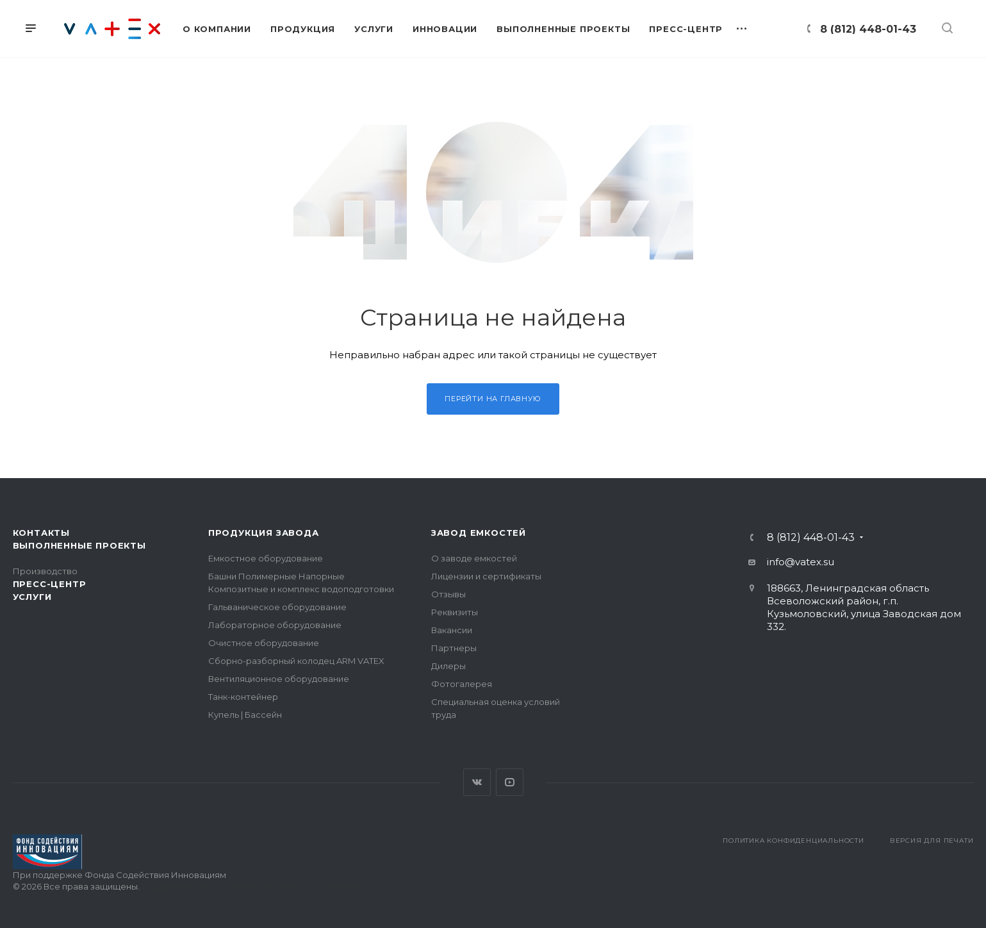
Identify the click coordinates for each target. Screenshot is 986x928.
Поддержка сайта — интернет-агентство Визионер (254, 886)
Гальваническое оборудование (277, 607)
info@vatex (794, 562)
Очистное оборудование (263, 643)
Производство (45, 571)
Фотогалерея (461, 684)
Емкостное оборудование (265, 558)
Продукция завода (263, 532)
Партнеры (454, 648)
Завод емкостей (478, 532)
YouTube (509, 782)
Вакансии (451, 630)
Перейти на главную (493, 398)
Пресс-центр (49, 584)
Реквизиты (454, 612)
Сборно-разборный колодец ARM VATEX (296, 661)
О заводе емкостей (474, 558)
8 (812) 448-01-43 (868, 29)
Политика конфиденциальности (793, 840)
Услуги (32, 597)
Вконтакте (477, 782)
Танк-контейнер (243, 697)
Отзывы (448, 594)
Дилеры (448, 666)
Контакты (41, 532)
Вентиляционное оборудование (278, 679)
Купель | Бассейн (245, 714)
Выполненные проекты (79, 545)
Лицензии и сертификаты (486, 576)
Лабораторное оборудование (274, 625)
